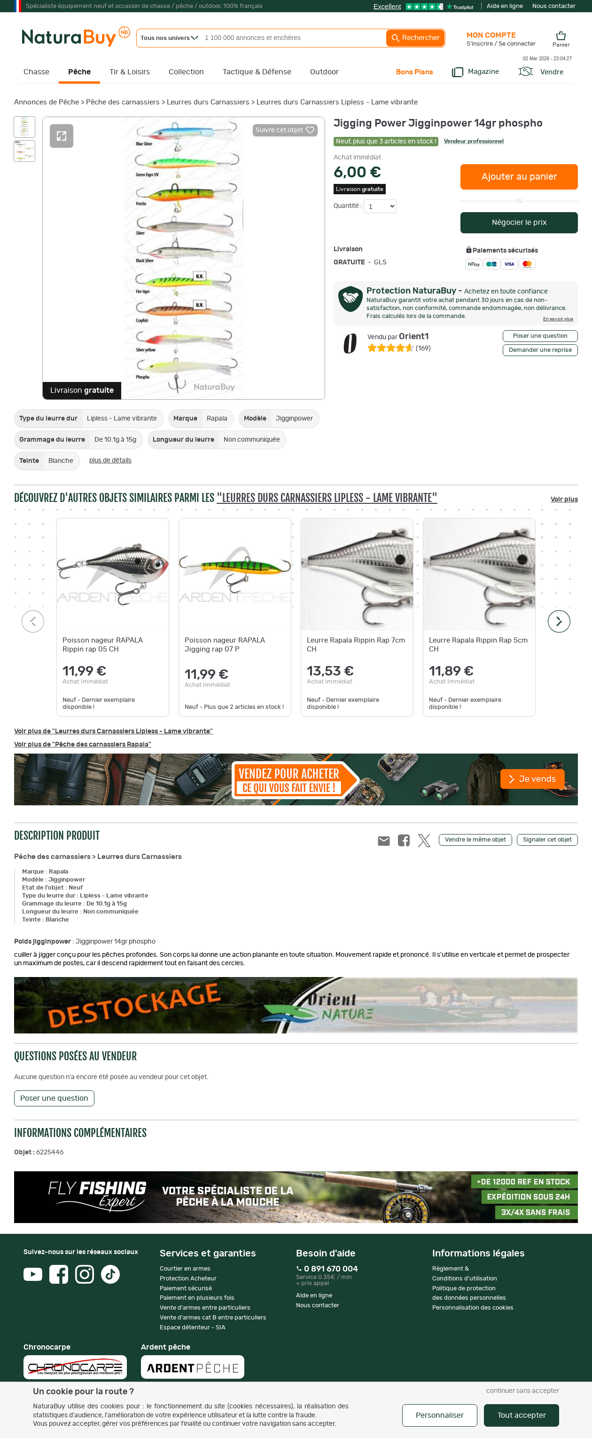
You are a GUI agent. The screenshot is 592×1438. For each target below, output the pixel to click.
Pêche (79, 72)
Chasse (36, 72)
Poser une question (540, 336)
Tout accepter (522, 1415)
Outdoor (324, 72)
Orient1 (397, 337)
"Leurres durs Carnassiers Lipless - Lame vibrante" (327, 498)
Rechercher (415, 38)
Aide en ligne (505, 6)
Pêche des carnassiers (123, 102)
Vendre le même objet (475, 840)
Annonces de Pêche (46, 102)
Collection (186, 72)
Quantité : (349, 206)
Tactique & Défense (257, 72)
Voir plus (564, 499)
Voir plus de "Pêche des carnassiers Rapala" (82, 744)
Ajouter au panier (519, 177)
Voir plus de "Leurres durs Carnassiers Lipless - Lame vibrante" (113, 731)
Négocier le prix (519, 222)
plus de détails (110, 460)
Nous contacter (554, 6)
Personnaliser (440, 1415)
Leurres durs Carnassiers (208, 102)
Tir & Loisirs (129, 72)
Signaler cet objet (547, 840)
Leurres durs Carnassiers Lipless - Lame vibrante (337, 102)
